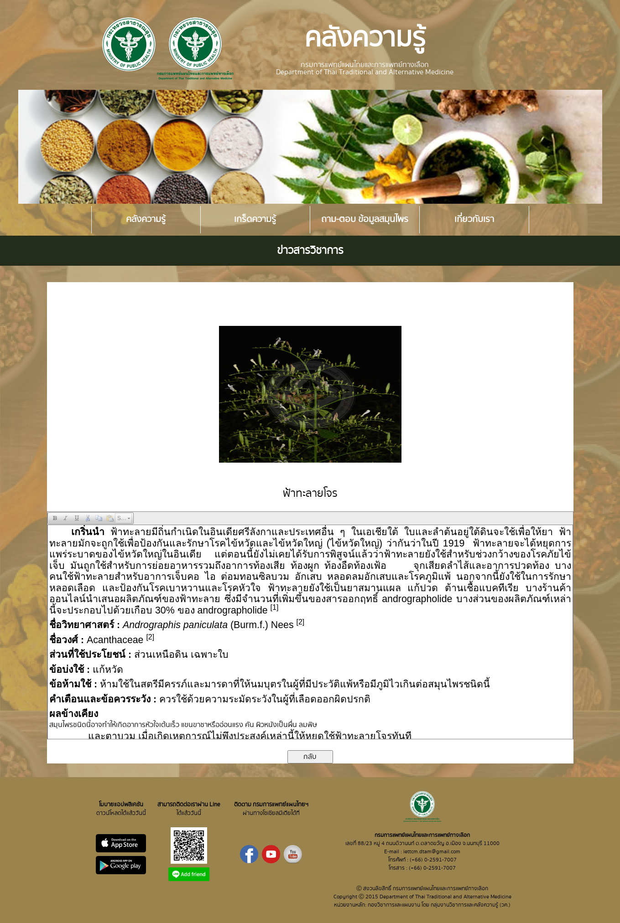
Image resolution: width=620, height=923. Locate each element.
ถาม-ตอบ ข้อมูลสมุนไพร (364, 219)
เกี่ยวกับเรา (474, 219)
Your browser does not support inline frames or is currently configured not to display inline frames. (310, 632)
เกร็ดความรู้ (255, 219)
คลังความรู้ (146, 219)
